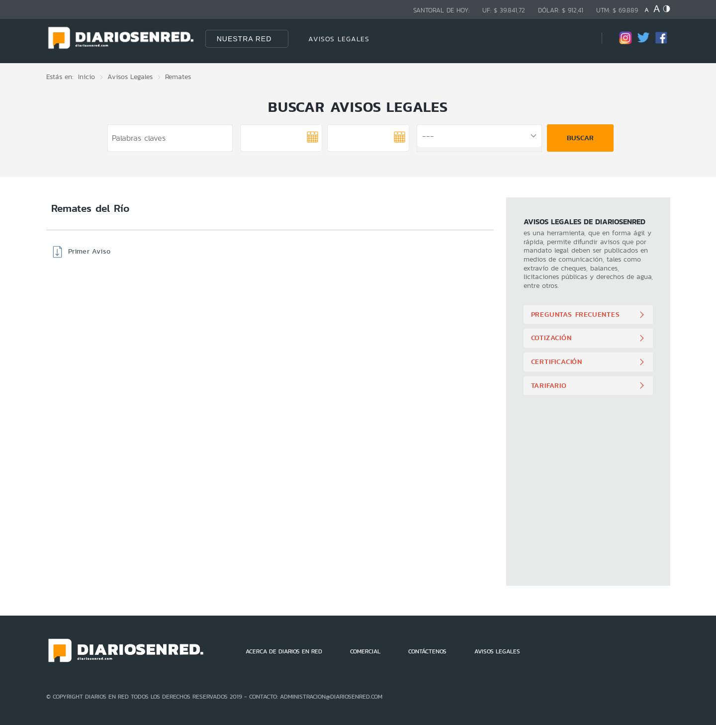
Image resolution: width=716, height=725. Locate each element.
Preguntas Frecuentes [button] (575, 314)
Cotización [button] (551, 338)
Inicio (86, 76)
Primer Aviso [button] (89, 251)
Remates (178, 76)
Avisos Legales (130, 76)
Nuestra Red (244, 39)
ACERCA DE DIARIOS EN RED (284, 651)
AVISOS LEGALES (338, 39)
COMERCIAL (365, 651)
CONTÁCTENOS (427, 651)
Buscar (580, 137)
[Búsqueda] (579, 38)
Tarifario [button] (549, 385)
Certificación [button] (556, 361)
